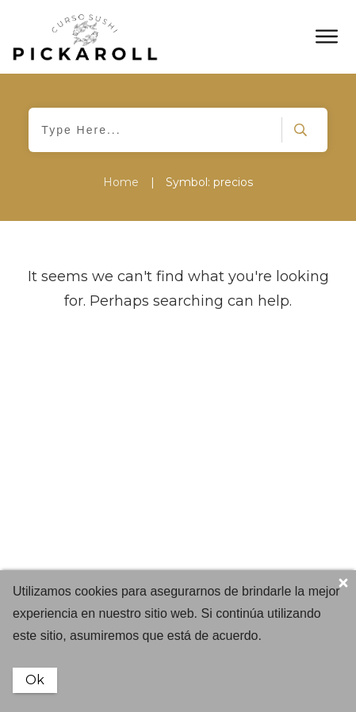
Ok (34, 679)
